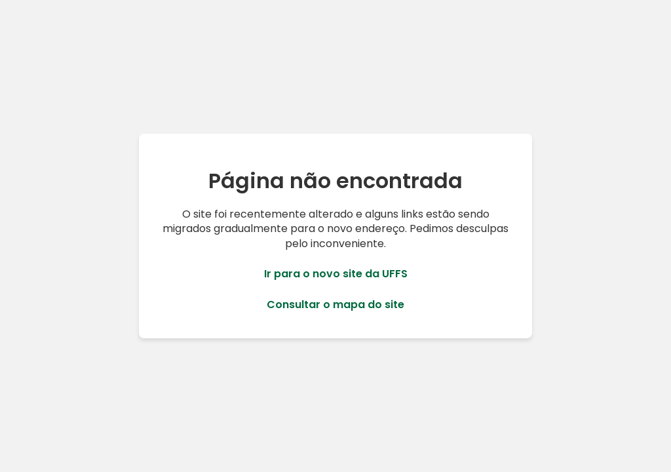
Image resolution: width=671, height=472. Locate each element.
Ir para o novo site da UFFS (336, 274)
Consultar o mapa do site (335, 305)
